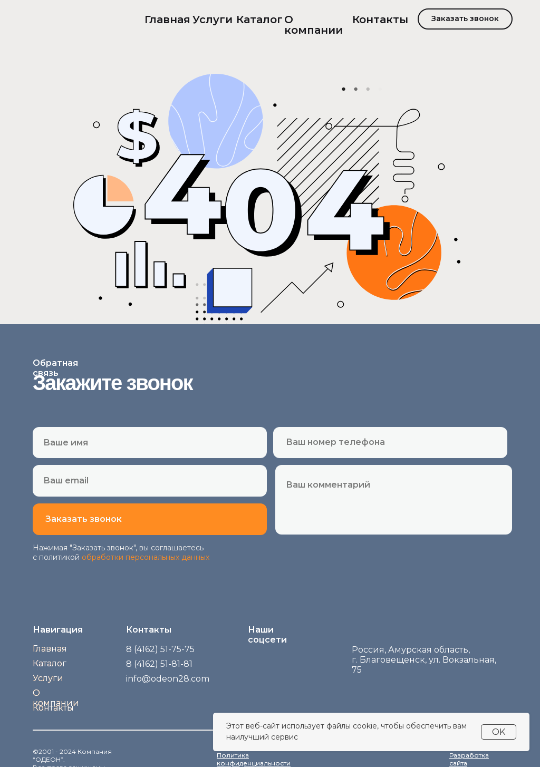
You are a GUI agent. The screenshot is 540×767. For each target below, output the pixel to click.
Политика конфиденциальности (254, 759)
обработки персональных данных (145, 557)
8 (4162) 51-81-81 (159, 664)
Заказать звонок (465, 18)
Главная (167, 19)
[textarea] (393, 503)
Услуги (212, 19)
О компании (313, 24)
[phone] (392, 442)
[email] (150, 480)
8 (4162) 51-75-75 (160, 649)
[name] (150, 442)
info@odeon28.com (167, 679)
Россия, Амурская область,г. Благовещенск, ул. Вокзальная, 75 (424, 660)
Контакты (380, 19)
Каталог (259, 19)
